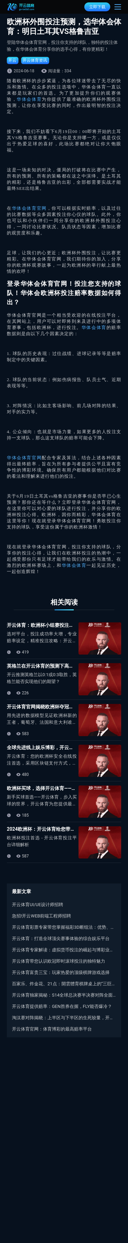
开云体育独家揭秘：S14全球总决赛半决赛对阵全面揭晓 (64, 995)
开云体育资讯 (35, 60)
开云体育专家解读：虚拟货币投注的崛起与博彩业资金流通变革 (64, 949)
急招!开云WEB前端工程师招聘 (41, 915)
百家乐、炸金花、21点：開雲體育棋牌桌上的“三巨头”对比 (64, 983)
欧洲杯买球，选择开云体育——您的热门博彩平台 (58, 788)
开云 (12, 60)
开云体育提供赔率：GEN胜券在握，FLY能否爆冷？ (62, 1006)
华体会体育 (29, 99)
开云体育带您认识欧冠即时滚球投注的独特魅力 (58, 961)
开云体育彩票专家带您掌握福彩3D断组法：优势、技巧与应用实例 (64, 927)
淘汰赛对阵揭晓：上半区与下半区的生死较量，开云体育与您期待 (64, 1017)
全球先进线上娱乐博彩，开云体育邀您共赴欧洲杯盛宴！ (66, 747)
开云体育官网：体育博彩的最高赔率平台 (52, 1029)
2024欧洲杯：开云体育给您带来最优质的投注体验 (60, 829)
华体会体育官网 (29, 208)
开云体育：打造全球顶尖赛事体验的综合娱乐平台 (61, 938)
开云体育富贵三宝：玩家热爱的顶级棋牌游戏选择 (61, 972)
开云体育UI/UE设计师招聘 (37, 904)
